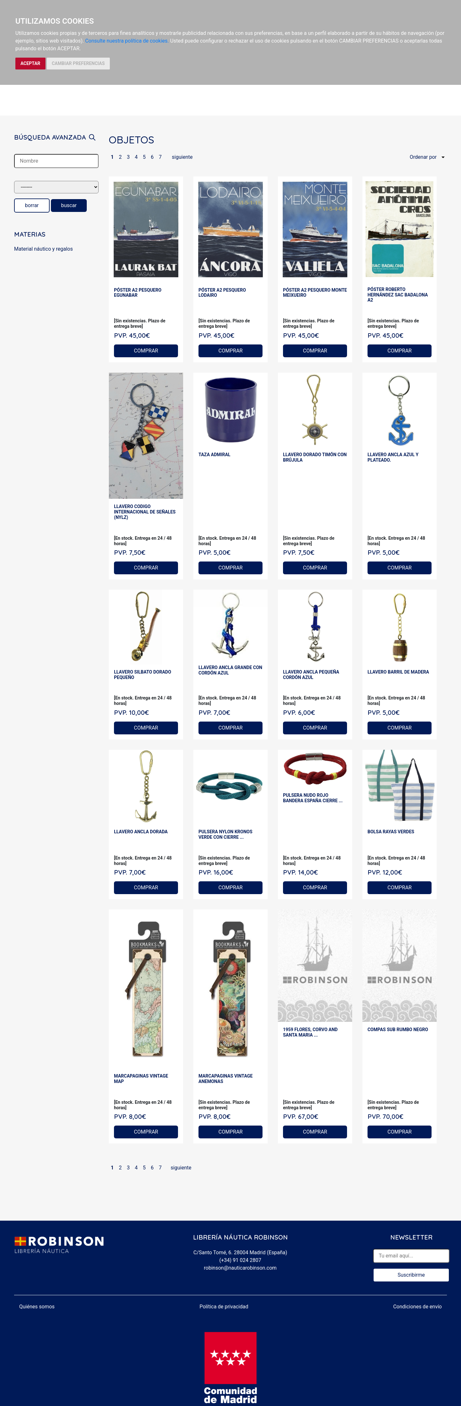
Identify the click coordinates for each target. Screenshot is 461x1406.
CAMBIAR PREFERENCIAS (78, 63)
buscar (69, 205)
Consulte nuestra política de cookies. (127, 41)
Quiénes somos (37, 1307)
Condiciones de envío (417, 1307)
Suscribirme (411, 1275)
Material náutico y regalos (43, 249)
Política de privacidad (223, 1307)
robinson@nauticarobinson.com (240, 1268)
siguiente (182, 157)
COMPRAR (146, 351)
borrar (32, 205)
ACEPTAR (30, 63)
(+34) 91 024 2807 (240, 1260)
